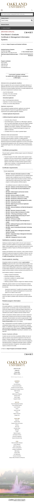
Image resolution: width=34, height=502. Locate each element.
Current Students (17, 407)
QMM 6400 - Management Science (13, 237)
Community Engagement (17, 436)
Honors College (17, 397)
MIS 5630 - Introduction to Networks (14, 198)
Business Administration (17, 385)
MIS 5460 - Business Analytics (12, 195)
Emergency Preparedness (17, 449)
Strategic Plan (17, 415)
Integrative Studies (17, 399)
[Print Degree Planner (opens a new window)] (25, 32)
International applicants (8, 97)
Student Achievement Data (17, 438)
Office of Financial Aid (9, 256)
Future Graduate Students (17, 405)
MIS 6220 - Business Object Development (15, 212)
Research (17, 382)
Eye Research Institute (17, 434)
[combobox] (17, 14)
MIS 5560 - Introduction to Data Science (15, 196)
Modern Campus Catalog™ (19, 500)
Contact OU (17, 370)
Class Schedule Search (27, 51)
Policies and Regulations (17, 447)
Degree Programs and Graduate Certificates (17, 44)
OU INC (17, 431)
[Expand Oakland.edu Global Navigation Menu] (2, 10)
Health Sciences (17, 390)
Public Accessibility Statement (17, 442)
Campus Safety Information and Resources (17, 457)
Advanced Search (5, 24)
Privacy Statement (17, 444)
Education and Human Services (17, 387)
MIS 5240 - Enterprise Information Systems (15, 173)
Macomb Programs (17, 433)
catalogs (12, 499)
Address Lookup (17, 373)
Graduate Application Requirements (11, 113)
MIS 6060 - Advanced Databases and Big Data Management (19, 207)
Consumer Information (17, 455)
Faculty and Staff (17, 410)
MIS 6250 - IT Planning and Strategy (14, 213)
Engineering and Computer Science (17, 389)
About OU (17, 420)
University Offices (17, 428)
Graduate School (17, 395)
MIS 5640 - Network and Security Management (16, 200)
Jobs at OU (17, 426)
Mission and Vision (17, 413)
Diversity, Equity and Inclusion (17, 423)
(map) (9, 51)
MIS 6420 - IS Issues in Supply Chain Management (17, 220)
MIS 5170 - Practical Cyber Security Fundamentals (17, 188)
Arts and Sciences (17, 384)
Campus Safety (17, 452)
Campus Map (17, 372)
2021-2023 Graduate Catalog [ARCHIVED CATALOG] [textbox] (13, 14)
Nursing (17, 392)
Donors (17, 412)
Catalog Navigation (6, 28)
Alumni (17, 408)
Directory (17, 425)
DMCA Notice (17, 451)
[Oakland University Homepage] (17, 5)
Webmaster (17, 429)
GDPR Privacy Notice (17, 446)
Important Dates (17, 421)
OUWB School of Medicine (17, 394)
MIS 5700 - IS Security (11, 202)
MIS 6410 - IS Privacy (10, 218)
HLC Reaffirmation (17, 454)
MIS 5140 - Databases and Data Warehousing (16, 186)
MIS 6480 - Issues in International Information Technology (19, 227)
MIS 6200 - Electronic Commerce (13, 210)
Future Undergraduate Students (17, 403)
